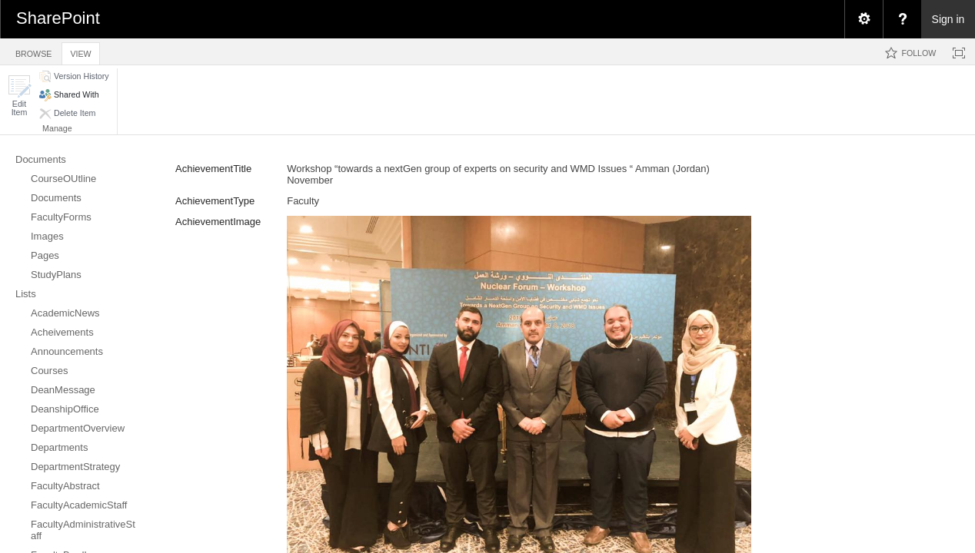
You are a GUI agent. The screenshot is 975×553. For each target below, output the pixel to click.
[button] (19, 95)
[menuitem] (863, 19)
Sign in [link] (948, 19)
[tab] (33, 51)
